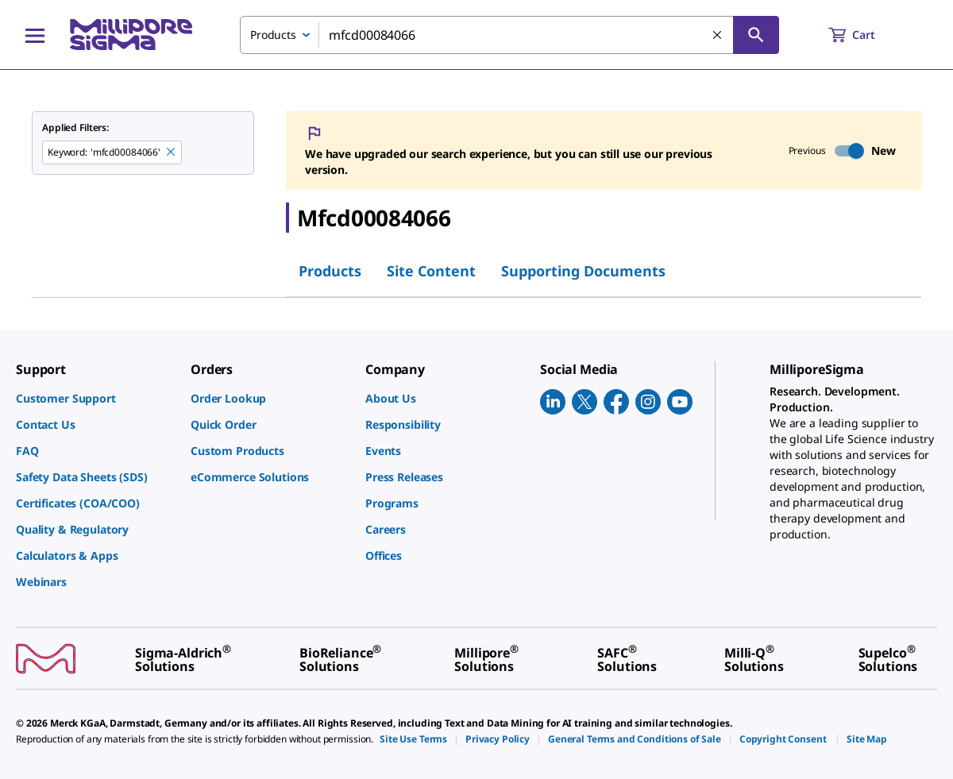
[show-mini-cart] (866, 35)
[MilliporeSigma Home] (131, 34)
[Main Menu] (34, 35)
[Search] (756, 35)
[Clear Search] (718, 35)
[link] (95, 398)
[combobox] (509, 35)
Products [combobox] (273, 34)
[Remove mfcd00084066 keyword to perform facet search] (171, 152)
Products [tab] (330, 270)
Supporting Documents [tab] (583, 270)
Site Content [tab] (431, 270)
